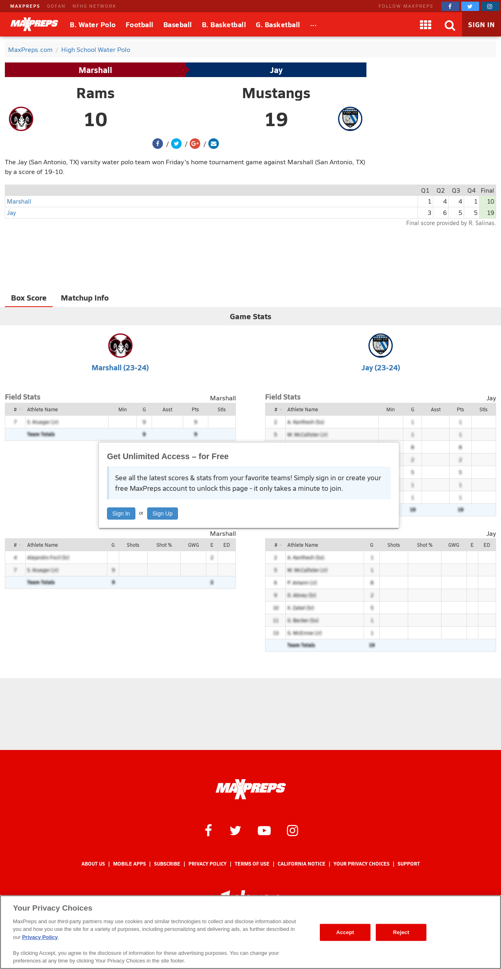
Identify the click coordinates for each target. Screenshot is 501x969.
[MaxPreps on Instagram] (490, 6)
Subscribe (167, 863)
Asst (167, 409)
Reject (401, 932)
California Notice (301, 863)
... (313, 23)
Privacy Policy (207, 863)
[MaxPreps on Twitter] (470, 6)
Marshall (95, 69)
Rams (95, 92)
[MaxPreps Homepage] (250, 789)
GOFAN (56, 6)
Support (409, 863)
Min (122, 409)
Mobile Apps (129, 863)
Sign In (121, 513)
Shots (133, 544)
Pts (195, 409)
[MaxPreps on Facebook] (450, 6)
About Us (93, 863)
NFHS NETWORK (94, 6)
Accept (345, 932)
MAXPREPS (25, 6)
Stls (222, 409)
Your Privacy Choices (362, 863)
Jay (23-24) (381, 367)
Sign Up (162, 513)
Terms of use (252, 863)
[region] (250, 932)
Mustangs (276, 92)
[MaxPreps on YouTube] (264, 830)
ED (226, 544)
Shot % (164, 544)
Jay (276, 69)
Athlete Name (42, 409)
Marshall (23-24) (120, 367)
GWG (193, 544)
